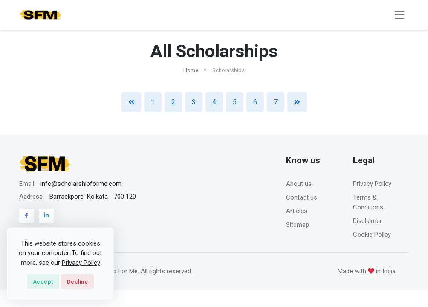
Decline (77, 281)
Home (190, 70)
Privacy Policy (372, 184)
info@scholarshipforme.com (80, 183)
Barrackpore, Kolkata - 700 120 (92, 196)
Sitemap (297, 225)
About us (299, 184)
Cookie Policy (372, 234)
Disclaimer (367, 221)
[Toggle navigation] (399, 15)
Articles (296, 211)
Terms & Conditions (368, 202)
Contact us (301, 197)
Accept (43, 281)
